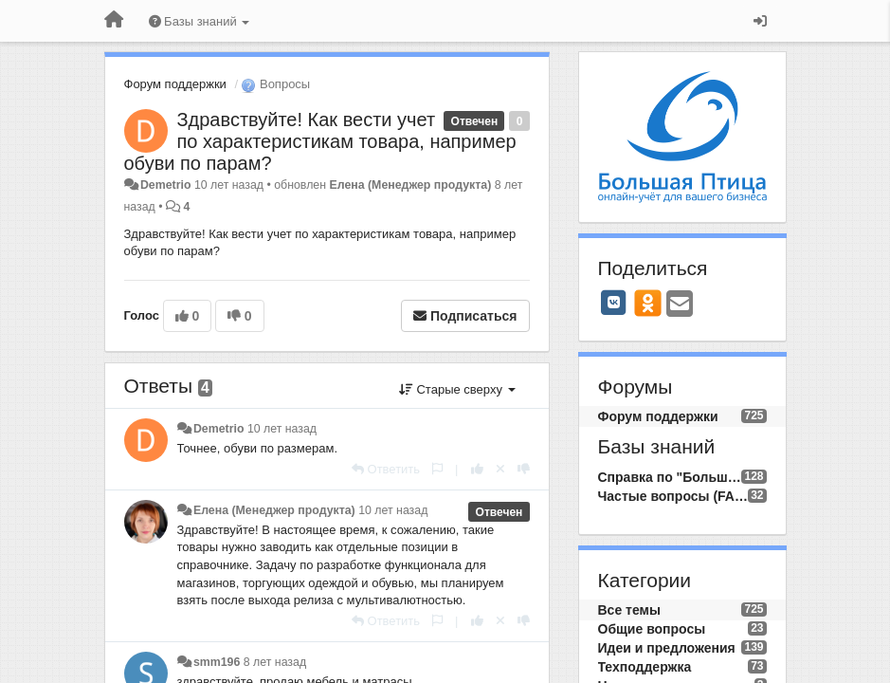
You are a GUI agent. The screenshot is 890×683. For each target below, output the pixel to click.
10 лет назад (282, 428)
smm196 (216, 662)
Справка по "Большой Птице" (670, 477)
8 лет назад (275, 662)
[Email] (679, 305)
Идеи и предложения (667, 647)
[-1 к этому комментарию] (524, 469)
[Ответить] (386, 469)
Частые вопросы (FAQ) (673, 496)
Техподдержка (645, 666)
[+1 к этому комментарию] (477, 469)
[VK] (614, 302)
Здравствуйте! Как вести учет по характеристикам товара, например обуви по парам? (320, 141)
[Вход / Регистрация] (760, 21)
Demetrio (165, 185)
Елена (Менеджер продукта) (410, 185)
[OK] (648, 302)
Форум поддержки (175, 84)
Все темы (629, 610)
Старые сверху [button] (457, 389)
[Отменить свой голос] (500, 469)
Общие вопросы (652, 629)
